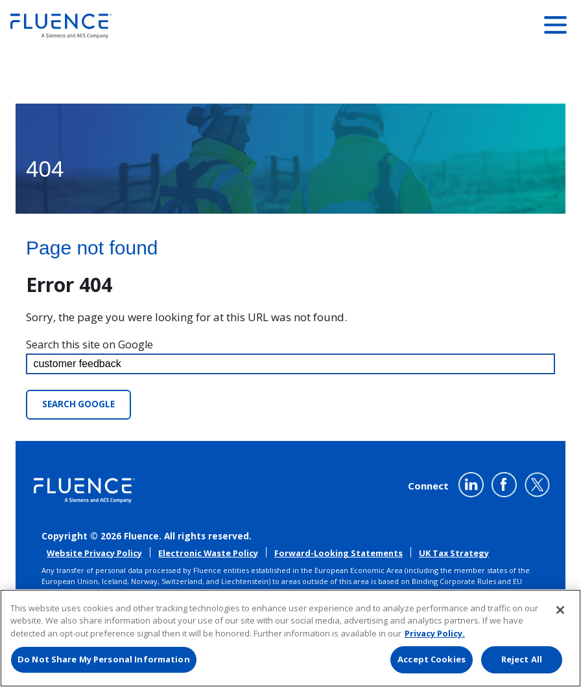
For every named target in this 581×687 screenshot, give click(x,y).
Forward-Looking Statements (338, 553)
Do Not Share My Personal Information (104, 659)
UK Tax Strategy (454, 553)
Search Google (78, 404)
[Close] (560, 610)
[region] (290, 638)
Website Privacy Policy (94, 553)
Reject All (521, 659)
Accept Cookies (431, 659)
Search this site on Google (89, 344)
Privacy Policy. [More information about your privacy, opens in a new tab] (435, 633)
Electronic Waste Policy (208, 553)
